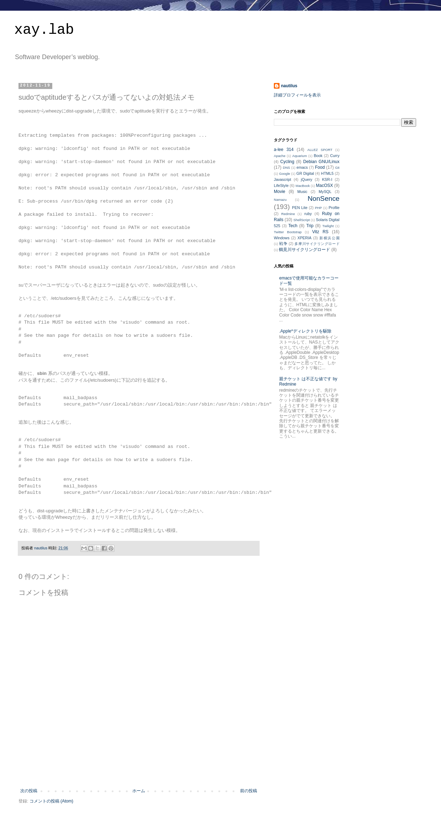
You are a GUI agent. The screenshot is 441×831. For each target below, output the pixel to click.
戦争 (283, 243)
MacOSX (324, 185)
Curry (334, 155)
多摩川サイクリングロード (316, 244)
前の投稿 (248, 790)
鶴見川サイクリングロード (304, 249)
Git (337, 167)
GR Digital (305, 173)
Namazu (280, 200)
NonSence (324, 198)
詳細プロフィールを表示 (297, 95)
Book (318, 155)
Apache (280, 156)
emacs (302, 167)
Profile (334, 207)
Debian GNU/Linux (321, 161)
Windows (281, 238)
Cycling (287, 161)
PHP (318, 208)
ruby (308, 213)
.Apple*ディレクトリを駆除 (305, 331)
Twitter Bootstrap (288, 232)
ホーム (138, 790)
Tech (292, 225)
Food (320, 167)
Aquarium (299, 156)
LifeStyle (281, 185)
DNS (286, 167)
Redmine (288, 214)
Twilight (328, 226)
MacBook (303, 186)
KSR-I (327, 179)
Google (284, 174)
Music (302, 191)
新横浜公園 (329, 238)
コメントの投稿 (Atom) (51, 801)
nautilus (289, 85)
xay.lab (44, 30)
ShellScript (301, 220)
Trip (309, 225)
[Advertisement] (138, 768)
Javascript (282, 179)
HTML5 (327, 173)
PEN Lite (299, 207)
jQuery (306, 179)
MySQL (325, 191)
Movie (279, 191)
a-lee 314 (283, 149)
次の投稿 (28, 790)
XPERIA (304, 238)
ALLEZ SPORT (319, 150)
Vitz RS (320, 231)
